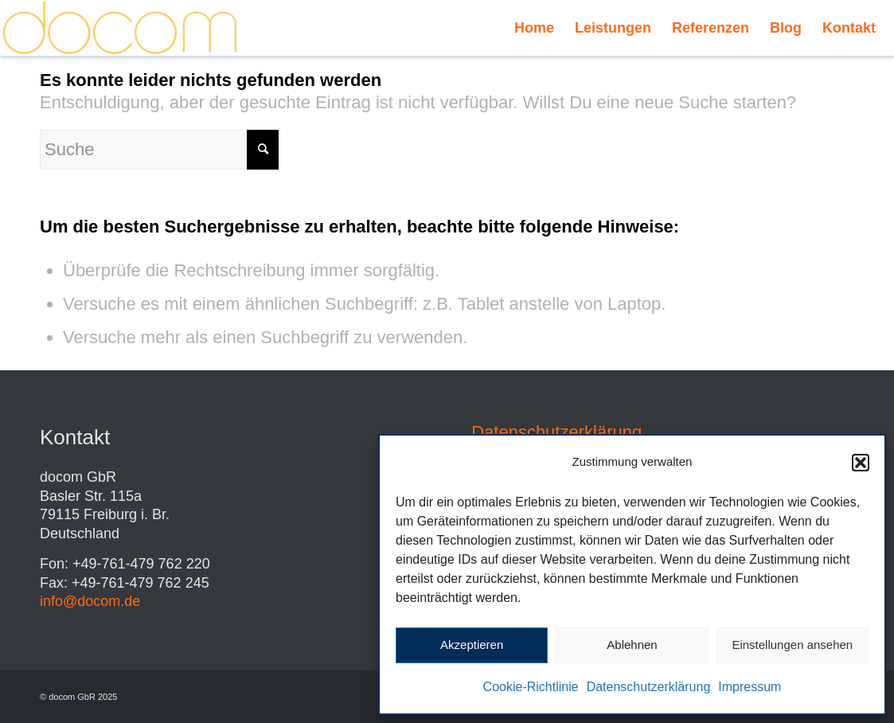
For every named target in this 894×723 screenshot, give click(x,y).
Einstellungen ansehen (792, 644)
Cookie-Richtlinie (531, 687)
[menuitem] (534, 28)
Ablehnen (632, 644)
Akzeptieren (471, 644)
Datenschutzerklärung (649, 687)
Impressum (749, 687)
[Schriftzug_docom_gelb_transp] (120, 28)
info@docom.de (90, 601)
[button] (861, 463)
